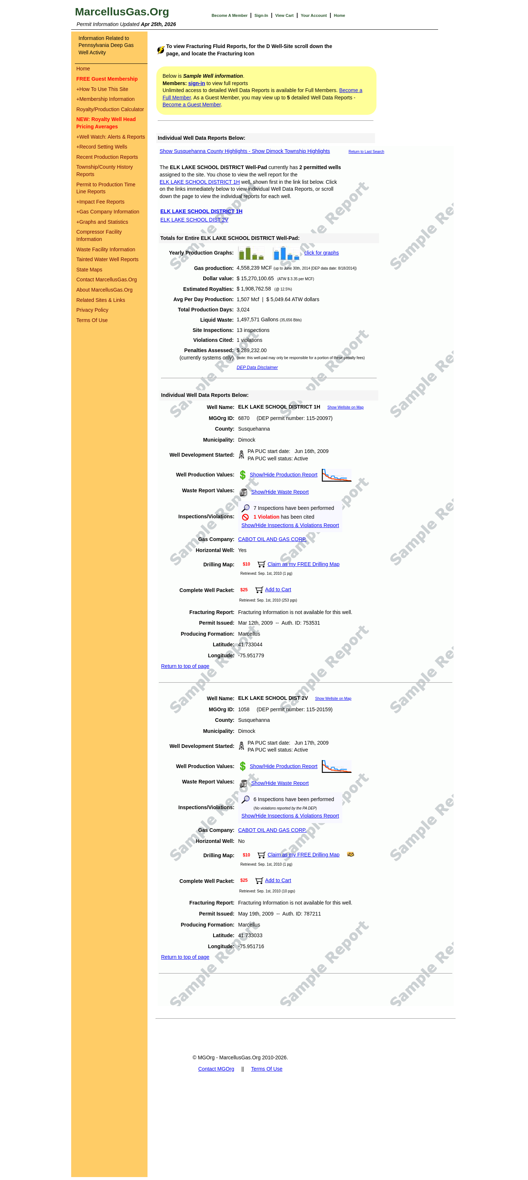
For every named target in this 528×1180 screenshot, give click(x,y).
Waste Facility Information (105, 249)
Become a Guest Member (192, 104)
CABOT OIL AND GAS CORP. (272, 539)
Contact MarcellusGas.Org (106, 279)
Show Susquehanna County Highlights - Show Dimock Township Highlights (245, 151)
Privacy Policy (92, 310)
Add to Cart (278, 589)
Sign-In (261, 15)
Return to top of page (185, 666)
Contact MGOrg (216, 1069)
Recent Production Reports (107, 157)
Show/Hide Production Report (283, 475)
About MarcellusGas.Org (104, 290)
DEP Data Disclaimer (257, 367)
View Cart (284, 15)
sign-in (196, 83)
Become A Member (230, 15)
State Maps (89, 270)
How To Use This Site (102, 89)
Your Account (314, 15)
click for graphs (321, 253)
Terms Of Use (92, 320)
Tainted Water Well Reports (107, 259)
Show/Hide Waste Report (280, 492)
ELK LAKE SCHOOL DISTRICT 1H (200, 182)
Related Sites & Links (100, 300)
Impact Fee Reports (100, 202)
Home (339, 15)
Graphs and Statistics (102, 222)
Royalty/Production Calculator (110, 109)
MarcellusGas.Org (122, 12)
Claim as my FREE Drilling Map (303, 564)
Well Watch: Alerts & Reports (110, 137)
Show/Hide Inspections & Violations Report (290, 525)
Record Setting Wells (101, 147)
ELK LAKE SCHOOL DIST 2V (194, 220)
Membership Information (105, 99)
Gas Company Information (107, 212)
